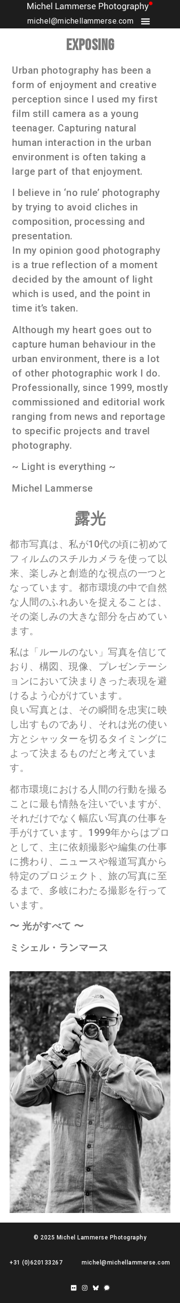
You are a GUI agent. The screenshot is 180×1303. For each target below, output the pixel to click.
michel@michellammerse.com (80, 21)
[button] (145, 21)
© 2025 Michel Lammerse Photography (90, 1237)
